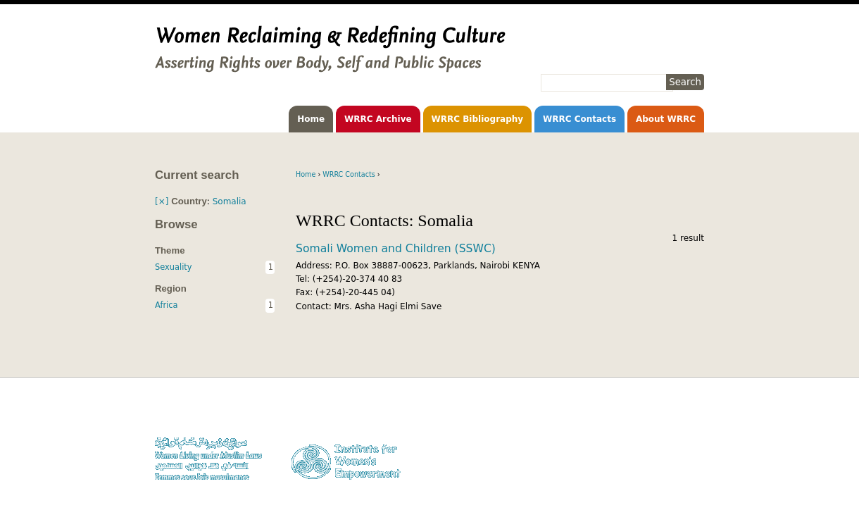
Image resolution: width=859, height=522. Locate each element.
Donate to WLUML (670, 413)
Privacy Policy (678, 440)
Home (311, 119)
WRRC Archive (378, 119)
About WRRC (666, 119)
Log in (692, 466)
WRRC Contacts (579, 119)
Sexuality (173, 267)
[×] (161, 201)
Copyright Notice (672, 426)
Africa (166, 305)
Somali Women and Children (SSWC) (396, 248)
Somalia (229, 201)
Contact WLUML (674, 453)
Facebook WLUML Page (660, 480)
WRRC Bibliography (478, 119)
